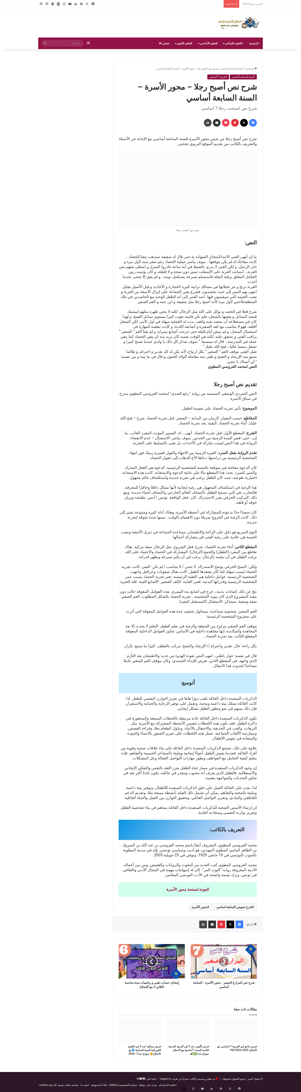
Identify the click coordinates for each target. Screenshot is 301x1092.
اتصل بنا (85, 1085)
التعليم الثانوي (184, 43)
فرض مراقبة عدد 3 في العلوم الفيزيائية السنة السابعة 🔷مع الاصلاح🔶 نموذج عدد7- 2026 (144, 1050)
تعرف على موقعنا (148, 1085)
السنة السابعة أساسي (231, 68)
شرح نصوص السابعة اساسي (234, 907)
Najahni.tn (165, 1078)
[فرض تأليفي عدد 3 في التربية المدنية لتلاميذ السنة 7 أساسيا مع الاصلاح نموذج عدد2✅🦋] (188, 1031)
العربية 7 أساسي (218, 76)
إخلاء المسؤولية (99, 1085)
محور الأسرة (199, 907)
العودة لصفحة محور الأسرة (187, 889)
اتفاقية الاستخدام (168, 1085)
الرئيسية (254, 43)
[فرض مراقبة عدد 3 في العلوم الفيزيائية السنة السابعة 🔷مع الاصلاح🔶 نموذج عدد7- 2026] (140, 1031)
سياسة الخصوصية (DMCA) (123, 1085)
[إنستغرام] (138, 1078)
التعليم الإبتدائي (234, 43)
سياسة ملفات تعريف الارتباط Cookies (59, 1085)
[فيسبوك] (143, 1078)
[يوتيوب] (140, 1078)
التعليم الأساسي (208, 43)
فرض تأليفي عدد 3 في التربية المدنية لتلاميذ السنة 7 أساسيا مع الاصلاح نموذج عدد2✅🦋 (188, 1050)
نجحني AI (164, 43)
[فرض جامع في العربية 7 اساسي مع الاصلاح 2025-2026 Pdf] (236, 1031)
